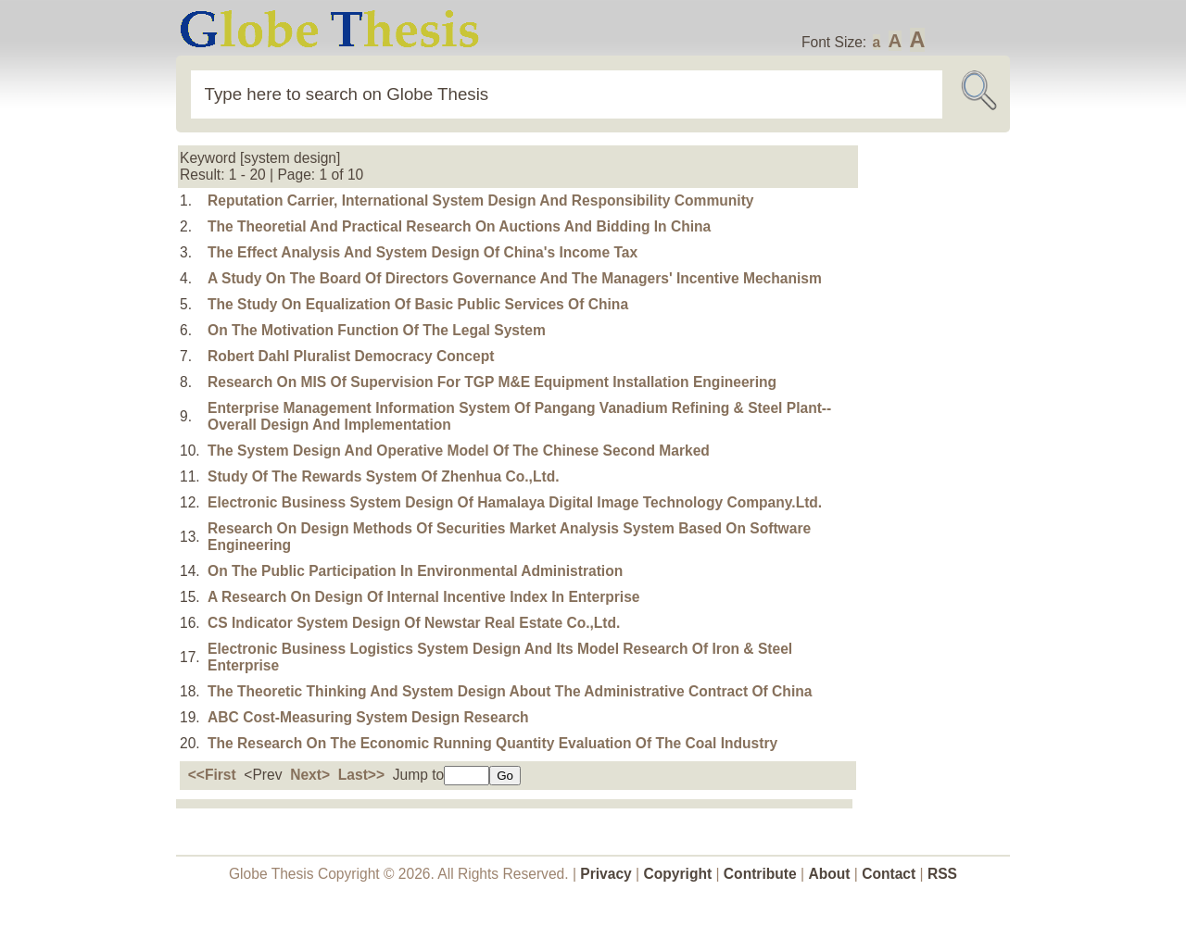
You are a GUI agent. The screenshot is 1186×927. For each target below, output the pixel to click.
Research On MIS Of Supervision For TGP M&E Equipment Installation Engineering (492, 382)
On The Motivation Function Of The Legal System (377, 330)
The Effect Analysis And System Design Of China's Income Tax (422, 252)
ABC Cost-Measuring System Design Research (368, 717)
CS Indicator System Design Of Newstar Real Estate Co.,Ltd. (414, 623)
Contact (890, 874)
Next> (310, 775)
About (829, 874)
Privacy (606, 874)
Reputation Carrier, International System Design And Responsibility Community (480, 200)
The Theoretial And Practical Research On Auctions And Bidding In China (459, 226)
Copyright (678, 874)
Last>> (361, 775)
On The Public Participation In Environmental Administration (415, 571)
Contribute (760, 874)
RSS (942, 874)
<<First (212, 775)
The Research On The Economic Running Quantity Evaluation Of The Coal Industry (492, 743)
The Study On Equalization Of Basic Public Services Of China (418, 304)
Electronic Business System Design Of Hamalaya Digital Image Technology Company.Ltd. (515, 502)
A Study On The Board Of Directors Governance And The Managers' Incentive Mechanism (515, 278)
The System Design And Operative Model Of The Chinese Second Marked (459, 450)
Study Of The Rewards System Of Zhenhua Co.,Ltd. (384, 476)
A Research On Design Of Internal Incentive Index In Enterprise (424, 597)
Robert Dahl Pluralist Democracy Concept (351, 356)
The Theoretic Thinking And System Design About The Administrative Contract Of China (510, 691)
